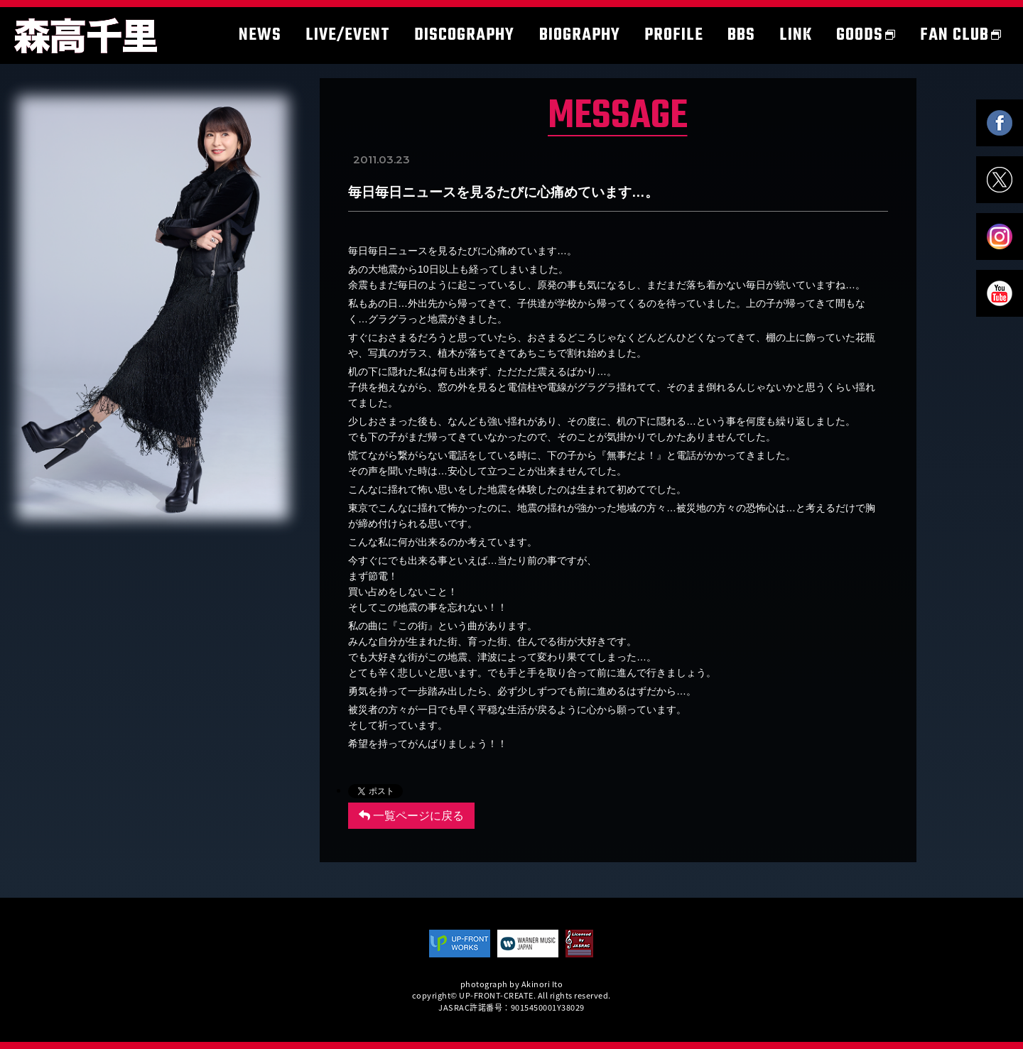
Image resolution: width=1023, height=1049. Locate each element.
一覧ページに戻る (411, 816)
